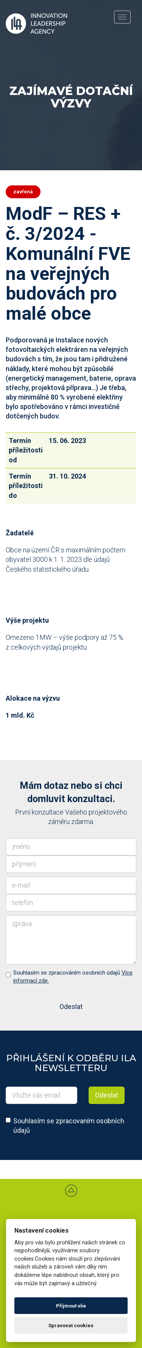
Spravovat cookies (71, 1325)
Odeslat (71, 1007)
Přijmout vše (71, 1306)
